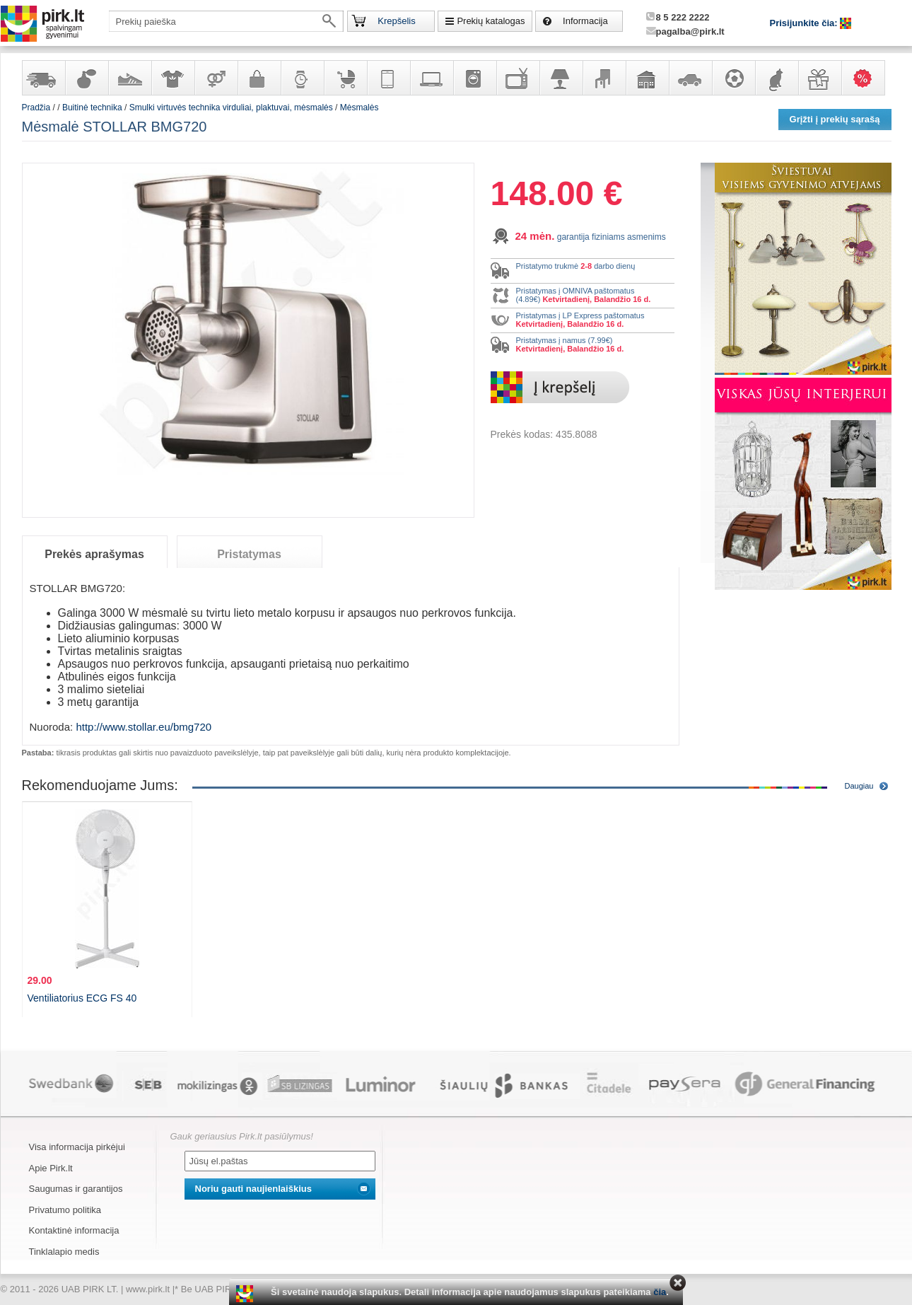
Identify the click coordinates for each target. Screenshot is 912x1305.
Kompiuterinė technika (431, 78)
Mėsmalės (359, 107)
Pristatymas (249, 554)
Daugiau (859, 786)
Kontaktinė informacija (74, 1230)
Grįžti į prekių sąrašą (835, 119)
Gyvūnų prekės (776, 78)
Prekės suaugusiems (215, 78)
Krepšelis (396, 21)
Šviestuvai (560, 78)
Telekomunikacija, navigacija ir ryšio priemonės (388, 78)
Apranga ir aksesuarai (172, 78)
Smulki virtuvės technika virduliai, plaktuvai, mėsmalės (231, 107)
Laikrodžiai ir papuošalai (301, 78)
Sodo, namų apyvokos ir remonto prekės (646, 78)
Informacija (585, 21)
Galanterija (258, 78)
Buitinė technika (474, 78)
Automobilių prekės (690, 78)
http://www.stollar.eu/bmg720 (143, 727)
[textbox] (226, 21)
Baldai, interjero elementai (603, 78)
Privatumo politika (65, 1210)
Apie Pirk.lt (51, 1168)
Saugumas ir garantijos (76, 1188)
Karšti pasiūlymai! (867, 78)
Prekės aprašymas (94, 554)
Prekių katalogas (491, 21)
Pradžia (36, 107)
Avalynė (129, 78)
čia (659, 1292)
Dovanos (819, 78)
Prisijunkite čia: (805, 23)
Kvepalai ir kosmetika (86, 78)
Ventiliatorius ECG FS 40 (82, 998)
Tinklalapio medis (64, 1251)
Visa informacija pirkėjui (77, 1147)
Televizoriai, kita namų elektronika (517, 78)
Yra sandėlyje (43, 78)
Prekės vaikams (345, 78)
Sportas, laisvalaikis (733, 78)
